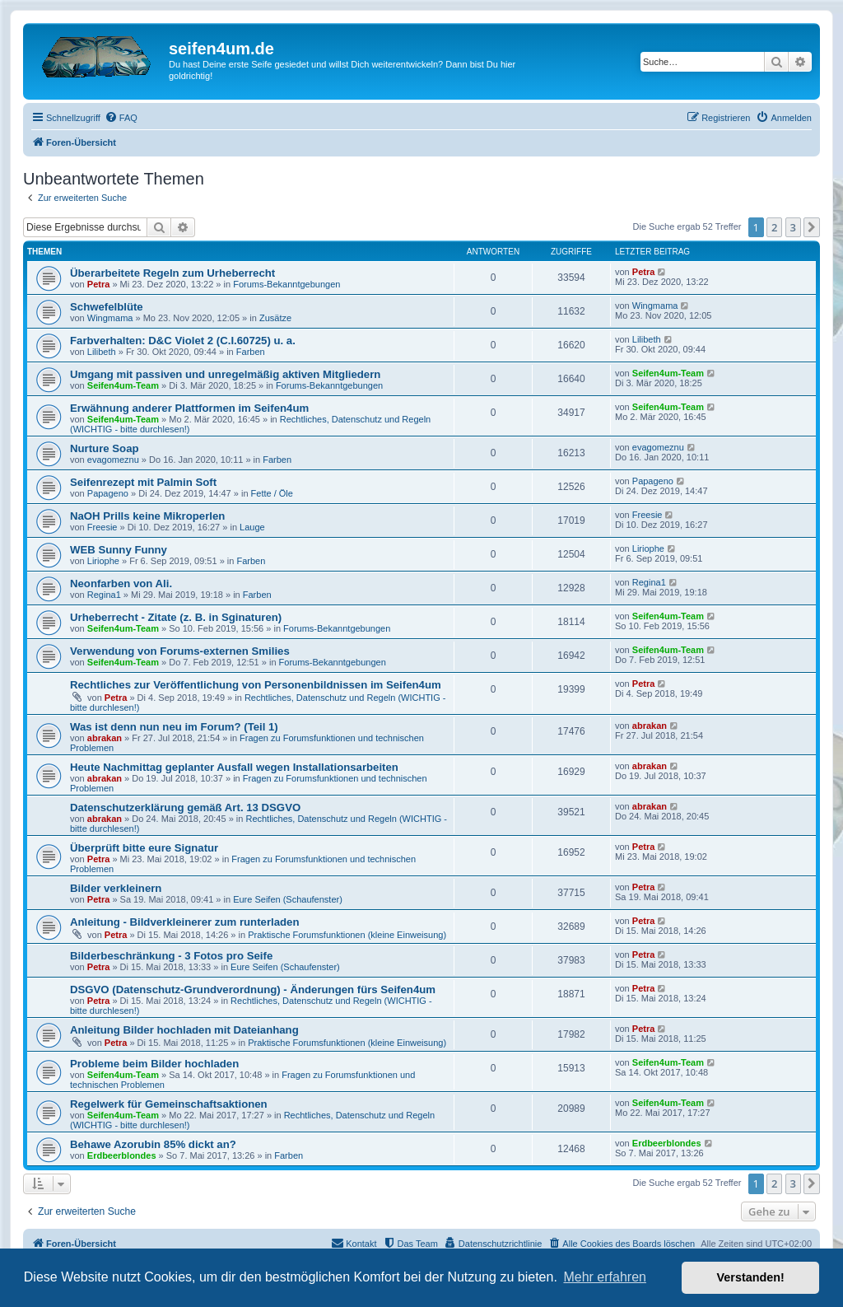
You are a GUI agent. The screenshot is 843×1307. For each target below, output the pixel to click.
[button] (811, 227)
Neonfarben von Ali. (121, 583)
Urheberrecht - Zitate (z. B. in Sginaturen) (176, 617)
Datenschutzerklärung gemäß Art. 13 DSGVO (185, 807)
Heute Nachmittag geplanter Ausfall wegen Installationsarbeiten (234, 767)
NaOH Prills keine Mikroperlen (147, 516)
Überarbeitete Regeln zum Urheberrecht (172, 273)
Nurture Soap (104, 448)
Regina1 (104, 595)
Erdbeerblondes (121, 1155)
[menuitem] (121, 118)
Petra (98, 284)
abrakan (104, 738)
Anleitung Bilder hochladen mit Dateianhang (184, 1030)
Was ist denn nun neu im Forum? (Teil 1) (174, 727)
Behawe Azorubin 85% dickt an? (153, 1144)
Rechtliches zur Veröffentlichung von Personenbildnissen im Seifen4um (255, 685)
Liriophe (103, 561)
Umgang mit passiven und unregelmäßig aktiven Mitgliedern (225, 374)
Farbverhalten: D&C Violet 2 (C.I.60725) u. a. (183, 340)
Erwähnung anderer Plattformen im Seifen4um (189, 408)
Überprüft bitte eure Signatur (144, 848)
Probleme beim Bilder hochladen (154, 1063)
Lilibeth (101, 352)
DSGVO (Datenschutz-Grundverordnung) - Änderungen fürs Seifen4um (252, 989)
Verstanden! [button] (751, 1277)
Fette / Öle (272, 493)
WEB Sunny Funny (118, 550)
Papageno (107, 493)
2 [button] (774, 227)
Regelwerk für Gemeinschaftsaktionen (169, 1104)
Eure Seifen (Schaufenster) (287, 899)
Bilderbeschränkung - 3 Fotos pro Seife (171, 956)
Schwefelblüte (106, 307)
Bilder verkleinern (115, 888)
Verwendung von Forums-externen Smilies (180, 651)
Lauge (252, 527)
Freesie (102, 527)
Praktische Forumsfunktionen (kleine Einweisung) (347, 935)
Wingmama (110, 318)
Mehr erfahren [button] (604, 1277)
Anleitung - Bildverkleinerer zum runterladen (184, 922)
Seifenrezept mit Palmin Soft (143, 482)
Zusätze (275, 318)
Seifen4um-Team (123, 385)
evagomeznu (113, 459)
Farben (250, 352)
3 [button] (793, 227)
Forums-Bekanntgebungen (286, 284)
